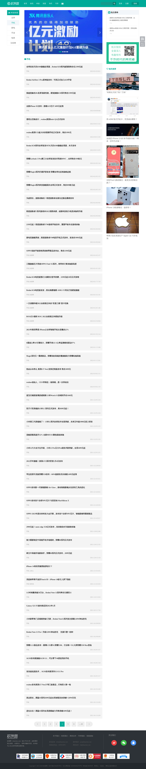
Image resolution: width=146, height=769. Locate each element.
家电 (13, 28)
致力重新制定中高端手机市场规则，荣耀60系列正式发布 (49, 540)
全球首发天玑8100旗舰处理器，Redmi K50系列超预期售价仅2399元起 (54, 67)
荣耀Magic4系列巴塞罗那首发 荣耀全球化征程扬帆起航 (48, 172)
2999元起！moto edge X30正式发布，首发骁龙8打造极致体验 (50, 527)
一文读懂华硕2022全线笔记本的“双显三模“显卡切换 (47, 303)
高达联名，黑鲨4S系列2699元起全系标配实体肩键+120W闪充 (51, 698)
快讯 (31, 3)
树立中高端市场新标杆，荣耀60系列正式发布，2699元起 (49, 553)
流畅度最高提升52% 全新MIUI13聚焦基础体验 (45, 435)
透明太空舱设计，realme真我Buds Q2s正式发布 (45, 119)
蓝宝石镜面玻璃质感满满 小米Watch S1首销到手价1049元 (49, 395)
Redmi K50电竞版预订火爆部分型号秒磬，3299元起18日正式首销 (52, 277)
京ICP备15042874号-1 (55, 766)
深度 (44, 3)
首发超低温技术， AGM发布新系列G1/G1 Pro (44, 671)
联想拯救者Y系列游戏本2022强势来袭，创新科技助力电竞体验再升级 (54, 211)
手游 (13, 33)
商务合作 (73, 736)
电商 (13, 38)
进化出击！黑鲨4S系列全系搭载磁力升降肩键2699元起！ (49, 711)
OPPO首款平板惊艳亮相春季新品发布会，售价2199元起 (49, 251)
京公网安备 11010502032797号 (72, 766)
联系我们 (64, 736)
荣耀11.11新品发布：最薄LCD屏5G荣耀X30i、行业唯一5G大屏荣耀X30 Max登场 (59, 645)
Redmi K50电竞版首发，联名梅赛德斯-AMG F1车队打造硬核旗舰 (52, 290)
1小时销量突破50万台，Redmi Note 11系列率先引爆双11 (48, 593)
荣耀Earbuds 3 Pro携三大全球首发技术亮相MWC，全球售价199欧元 (54, 159)
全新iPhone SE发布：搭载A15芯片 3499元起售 (45, 106)
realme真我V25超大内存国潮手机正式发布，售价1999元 (48, 132)
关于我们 (56, 736)
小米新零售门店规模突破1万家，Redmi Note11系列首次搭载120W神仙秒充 (56, 619)
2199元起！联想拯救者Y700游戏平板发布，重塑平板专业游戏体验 (53, 224)
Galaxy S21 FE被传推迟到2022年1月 (40, 606)
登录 (120, 3)
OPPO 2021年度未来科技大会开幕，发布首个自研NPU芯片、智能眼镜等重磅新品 (59, 514)
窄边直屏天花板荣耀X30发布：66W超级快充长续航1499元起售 (51, 474)
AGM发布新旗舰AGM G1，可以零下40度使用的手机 (47, 658)
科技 (38, 3)
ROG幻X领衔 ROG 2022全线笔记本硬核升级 (44, 317)
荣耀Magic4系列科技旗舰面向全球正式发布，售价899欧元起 (50, 185)
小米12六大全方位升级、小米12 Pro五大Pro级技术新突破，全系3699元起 (55, 448)
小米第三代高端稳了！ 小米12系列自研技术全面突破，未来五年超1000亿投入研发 (59, 422)
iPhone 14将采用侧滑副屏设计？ (39, 566)
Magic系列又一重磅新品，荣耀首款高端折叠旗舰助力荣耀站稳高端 (53, 356)
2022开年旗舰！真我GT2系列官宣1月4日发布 (44, 461)
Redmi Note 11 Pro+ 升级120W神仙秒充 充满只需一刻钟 (49, 632)
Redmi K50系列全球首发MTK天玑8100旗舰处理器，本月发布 (51, 146)
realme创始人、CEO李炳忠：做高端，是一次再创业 (47, 382)
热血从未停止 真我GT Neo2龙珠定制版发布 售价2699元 (48, 369)
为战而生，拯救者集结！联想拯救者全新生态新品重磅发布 (50, 198)
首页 (25, 3)
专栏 (50, 3)
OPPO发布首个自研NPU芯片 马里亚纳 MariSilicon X (47, 501)
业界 (13, 18)
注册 (127, 3)
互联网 (13, 43)
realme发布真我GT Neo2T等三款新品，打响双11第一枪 (48, 685)
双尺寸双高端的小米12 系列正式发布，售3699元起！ (47, 409)
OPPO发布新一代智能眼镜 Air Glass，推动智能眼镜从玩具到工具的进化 (55, 487)
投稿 (135, 3)
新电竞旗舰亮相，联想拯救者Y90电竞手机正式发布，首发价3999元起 (54, 238)
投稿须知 (90, 736)
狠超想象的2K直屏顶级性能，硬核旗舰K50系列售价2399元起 (51, 93)
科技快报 (13, 13)
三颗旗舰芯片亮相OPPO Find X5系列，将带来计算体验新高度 (51, 264)
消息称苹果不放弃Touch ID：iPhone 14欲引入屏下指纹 (48, 579)
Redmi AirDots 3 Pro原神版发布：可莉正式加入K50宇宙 (48, 80)
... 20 (81, 724)
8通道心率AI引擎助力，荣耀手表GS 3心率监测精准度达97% (50, 343)
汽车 (57, 3)
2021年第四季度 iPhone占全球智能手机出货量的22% (47, 330)
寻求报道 (81, 736)
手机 (13, 23)
